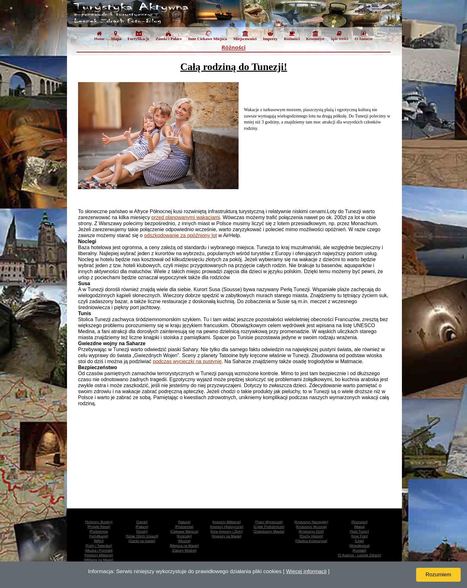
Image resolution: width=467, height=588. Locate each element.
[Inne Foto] (359, 536)
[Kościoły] (184, 536)
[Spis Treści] (359, 531)
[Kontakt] (359, 550)
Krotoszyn (315, 36)
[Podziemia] (184, 527)
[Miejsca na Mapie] (184, 546)
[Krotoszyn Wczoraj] (311, 527)
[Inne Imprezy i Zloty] (226, 531)
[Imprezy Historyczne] (226, 527)
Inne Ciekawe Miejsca (207, 36)
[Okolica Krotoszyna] (311, 541)
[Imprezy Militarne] (226, 522)
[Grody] (142, 531)
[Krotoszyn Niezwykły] (311, 522)
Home (99, 36)
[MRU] (99, 541)
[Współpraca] (359, 546)
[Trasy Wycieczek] (269, 522)
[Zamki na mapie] (142, 541)
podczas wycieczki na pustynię (187, 361)
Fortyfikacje (138, 36)
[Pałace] (142, 527)
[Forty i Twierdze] (99, 546)
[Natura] (184, 522)
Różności (292, 36)
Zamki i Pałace (168, 36)
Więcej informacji (306, 571)
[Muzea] (184, 541)
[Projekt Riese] (99, 527)
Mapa (116, 36)
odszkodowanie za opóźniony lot (180, 235)
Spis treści (339, 36)
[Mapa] (359, 527)
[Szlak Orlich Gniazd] (142, 536)
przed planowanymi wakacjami (185, 217)
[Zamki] (142, 522)
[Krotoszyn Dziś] (311, 531)
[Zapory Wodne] (184, 550)
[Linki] (359, 541)
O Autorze (364, 36)
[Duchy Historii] (311, 536)
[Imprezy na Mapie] (226, 536)
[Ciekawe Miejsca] (184, 531)
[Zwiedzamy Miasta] (268, 531)
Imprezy (270, 36)
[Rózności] (359, 522)
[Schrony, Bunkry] (98, 522)
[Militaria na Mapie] (98, 560)
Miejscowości (245, 36)
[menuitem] (99, 37)
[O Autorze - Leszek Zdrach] (359, 555)
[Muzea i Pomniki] (98, 550)
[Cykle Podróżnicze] (268, 527)
